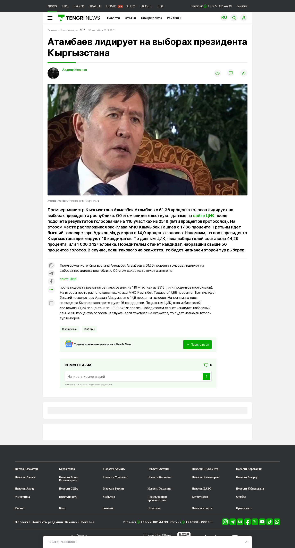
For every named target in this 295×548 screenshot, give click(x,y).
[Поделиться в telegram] (51, 274)
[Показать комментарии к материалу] (51, 303)
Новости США (68, 488)
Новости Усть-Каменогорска (68, 479)
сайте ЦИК (203, 215)
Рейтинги (174, 18)
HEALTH (94, 6)
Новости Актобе (25, 477)
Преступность (68, 496)
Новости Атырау (247, 477)
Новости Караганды (249, 468)
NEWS (52, 6)
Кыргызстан (69, 329)
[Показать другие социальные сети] (51, 290)
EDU (161, 6)
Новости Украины (159, 488)
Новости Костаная (159, 477)
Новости (113, 18)
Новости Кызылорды (205, 477)
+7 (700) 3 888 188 (199, 522)
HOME (111, 6)
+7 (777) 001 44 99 (154, 522)
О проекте (22, 522)
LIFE (65, 6)
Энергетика (22, 496)
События (109, 496)
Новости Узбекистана (250, 488)
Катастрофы (200, 496)
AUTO (130, 6)
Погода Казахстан (26, 468)
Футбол (241, 496)
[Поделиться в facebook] (51, 282)
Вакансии (72, 522)
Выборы (89, 329)
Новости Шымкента (205, 468)
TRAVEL (146, 6)
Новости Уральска (115, 477)
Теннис (19, 508)
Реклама (242, 6)
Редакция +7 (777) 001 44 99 (211, 6)
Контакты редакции (47, 522)
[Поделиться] (243, 73)
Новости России (113, 488)
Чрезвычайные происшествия (157, 498)
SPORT (79, 6)
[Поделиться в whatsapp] (51, 266)
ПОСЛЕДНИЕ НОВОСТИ (62, 541)
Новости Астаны (158, 468)
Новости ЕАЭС (201, 488)
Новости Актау (24, 488)
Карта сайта (67, 468)
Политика (154, 508)
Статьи (130, 18)
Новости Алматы (114, 468)
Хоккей (108, 508)
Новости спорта (202, 508)
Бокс (62, 508)
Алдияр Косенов (74, 69)
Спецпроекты (151, 18)
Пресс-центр (244, 508)
